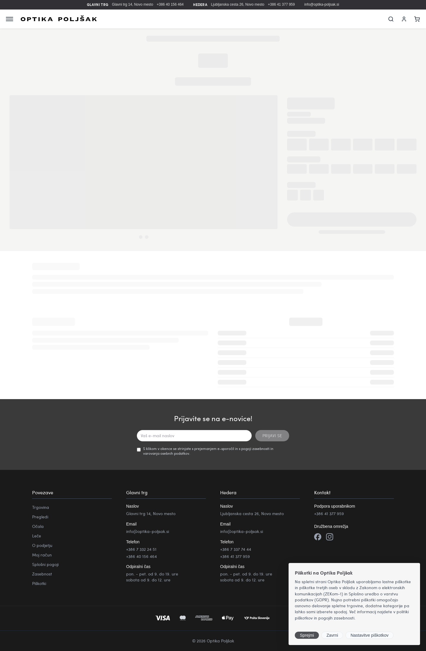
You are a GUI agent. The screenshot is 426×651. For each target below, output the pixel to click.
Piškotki (39, 583)
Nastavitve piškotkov (369, 635)
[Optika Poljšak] (58, 19)
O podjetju (42, 545)
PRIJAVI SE (272, 435)
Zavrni (332, 635)
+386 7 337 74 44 (235, 549)
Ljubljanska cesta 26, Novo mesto (237, 4)
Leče (36, 536)
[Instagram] (329, 537)
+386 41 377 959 (281, 4)
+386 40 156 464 (170, 4)
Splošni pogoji (45, 564)
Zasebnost (42, 574)
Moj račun (42, 555)
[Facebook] (317, 537)
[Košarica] (417, 19)
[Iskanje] (391, 19)
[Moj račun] (404, 19)
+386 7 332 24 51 (141, 549)
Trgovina (40, 507)
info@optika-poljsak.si (321, 4)
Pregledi (40, 517)
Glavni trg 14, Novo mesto (132, 4)
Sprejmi (307, 635)
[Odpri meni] (9, 19)
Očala (38, 526)
